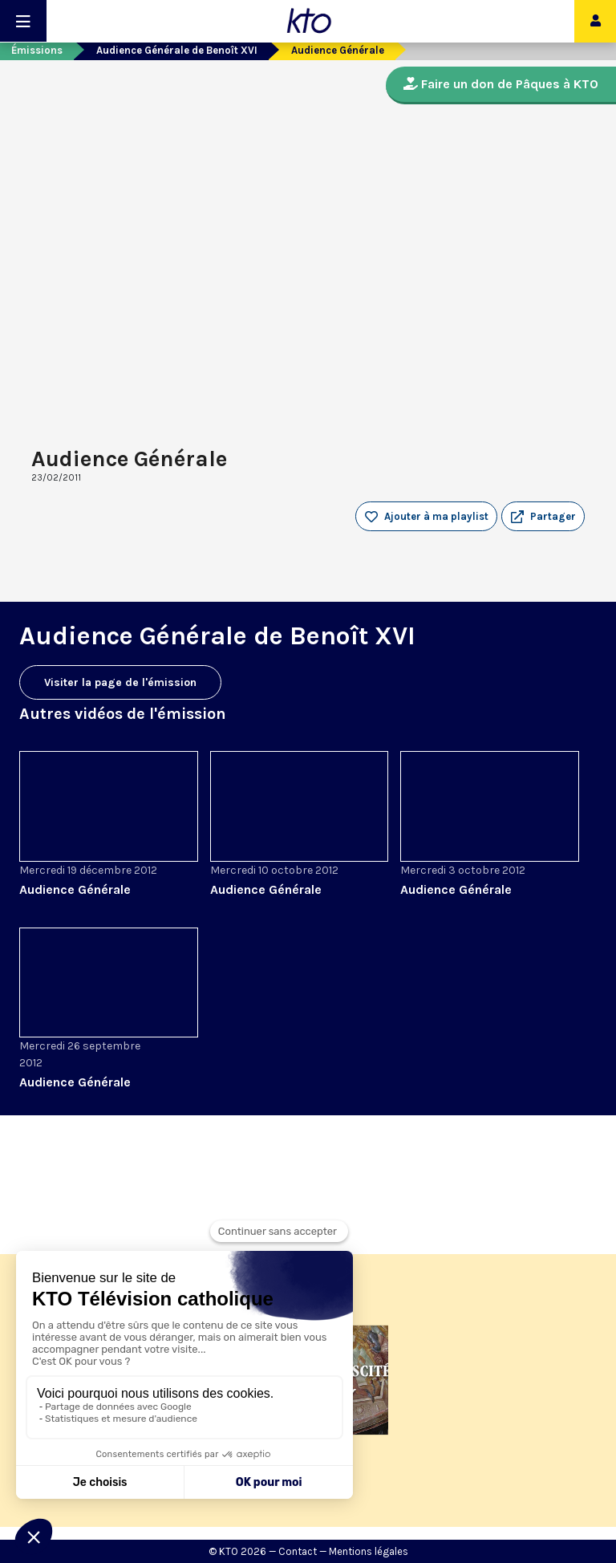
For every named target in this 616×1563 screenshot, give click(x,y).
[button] (543, 516)
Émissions (37, 50)
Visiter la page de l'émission (120, 682)
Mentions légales (368, 1551)
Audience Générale (75, 889)
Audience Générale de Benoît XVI (176, 50)
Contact (297, 1551)
